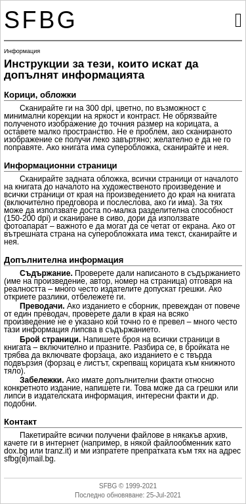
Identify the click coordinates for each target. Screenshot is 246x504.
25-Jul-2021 (163, 495)
